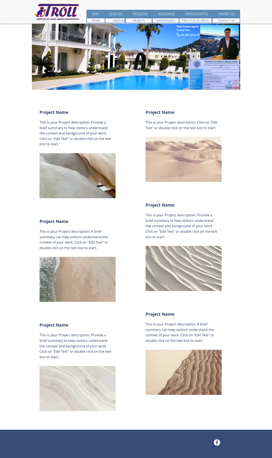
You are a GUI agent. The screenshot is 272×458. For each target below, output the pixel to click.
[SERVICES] (115, 20)
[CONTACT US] (226, 20)
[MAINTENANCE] (165, 20)
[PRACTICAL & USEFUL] (195, 20)
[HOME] (95, 20)
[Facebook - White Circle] (217, 442)
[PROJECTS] (138, 20)
